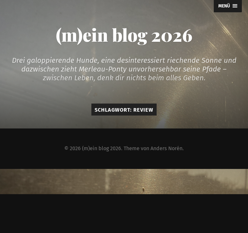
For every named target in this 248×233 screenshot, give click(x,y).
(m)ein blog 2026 (124, 34)
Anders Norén (166, 148)
